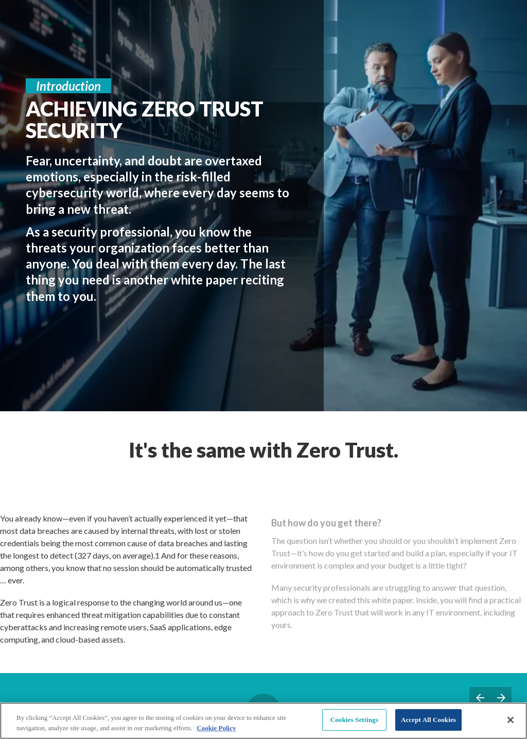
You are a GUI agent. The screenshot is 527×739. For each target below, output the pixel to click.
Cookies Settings (354, 720)
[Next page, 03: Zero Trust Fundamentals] (501, 697)
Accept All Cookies (428, 720)
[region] (263, 720)
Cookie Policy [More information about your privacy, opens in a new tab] (216, 728)
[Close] (510, 720)
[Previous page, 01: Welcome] (479, 697)
